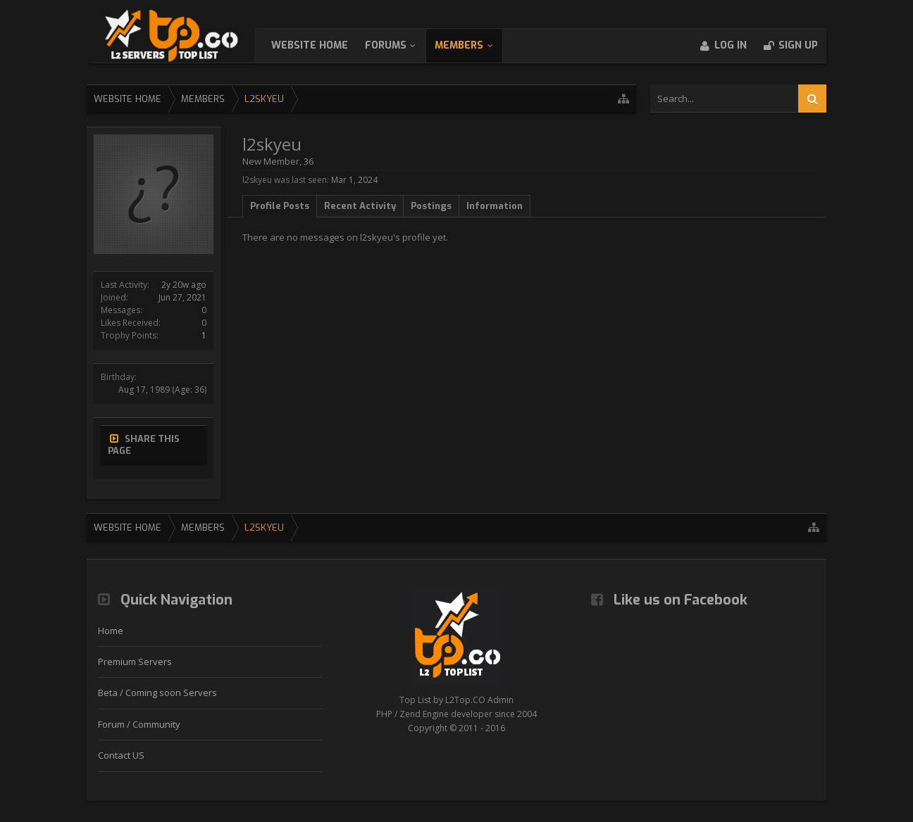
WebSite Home (323, 45)
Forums (400, 45)
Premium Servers (135, 661)
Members (473, 45)
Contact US (121, 755)
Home (110, 630)
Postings (431, 206)
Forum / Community (139, 724)
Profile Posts (279, 206)
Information (494, 206)
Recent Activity (360, 206)
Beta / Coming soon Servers (157, 692)
